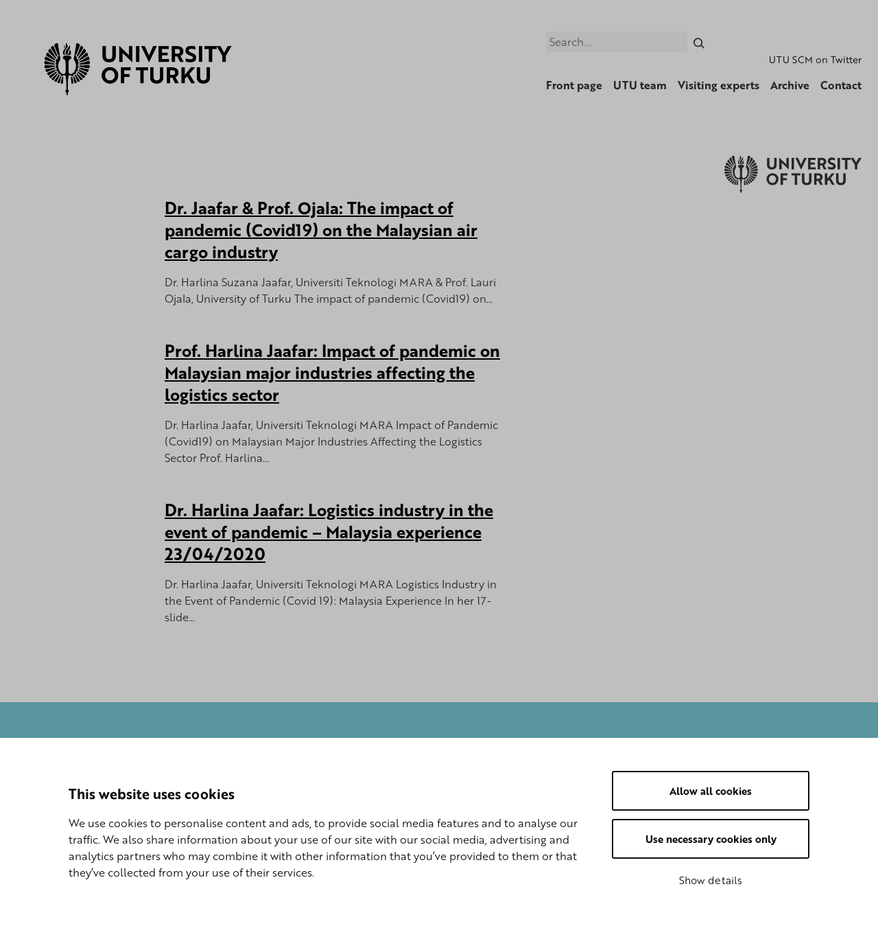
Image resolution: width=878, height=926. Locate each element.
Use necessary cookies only (710, 838)
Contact (841, 85)
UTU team (640, 85)
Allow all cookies (710, 790)
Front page (574, 85)
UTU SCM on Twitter (815, 59)
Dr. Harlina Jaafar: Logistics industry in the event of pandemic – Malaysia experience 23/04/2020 (329, 532)
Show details (710, 880)
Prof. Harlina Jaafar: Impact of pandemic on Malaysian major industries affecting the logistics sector (332, 372)
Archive (789, 85)
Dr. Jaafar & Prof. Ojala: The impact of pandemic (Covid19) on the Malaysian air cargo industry (321, 230)
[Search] (699, 42)
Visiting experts (718, 85)
